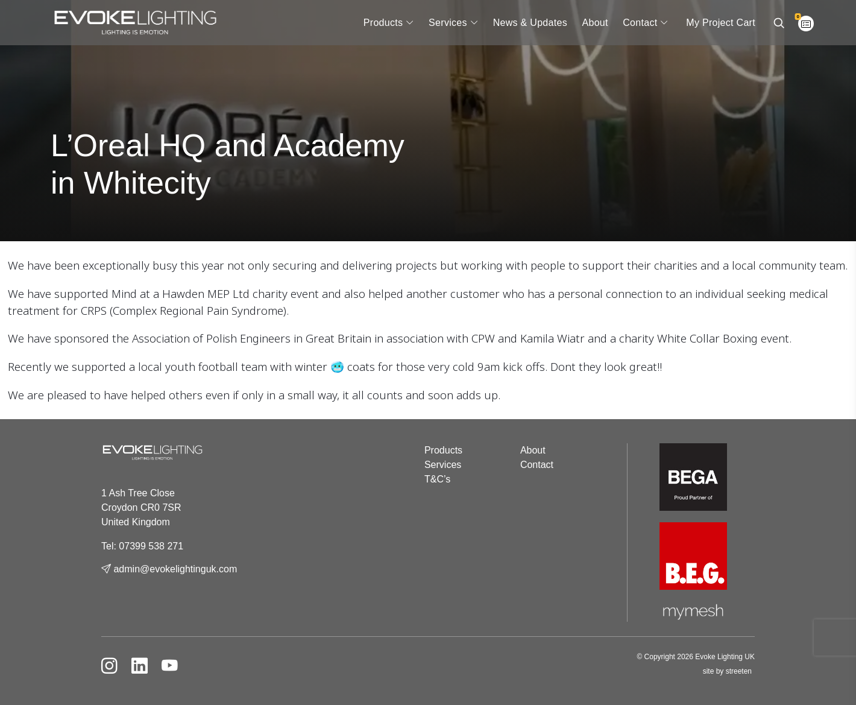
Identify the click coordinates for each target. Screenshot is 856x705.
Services (448, 22)
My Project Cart (720, 22)
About (595, 22)
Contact (640, 22)
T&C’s (437, 479)
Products (383, 22)
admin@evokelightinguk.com (169, 569)
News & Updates (530, 22)
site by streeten (727, 671)
